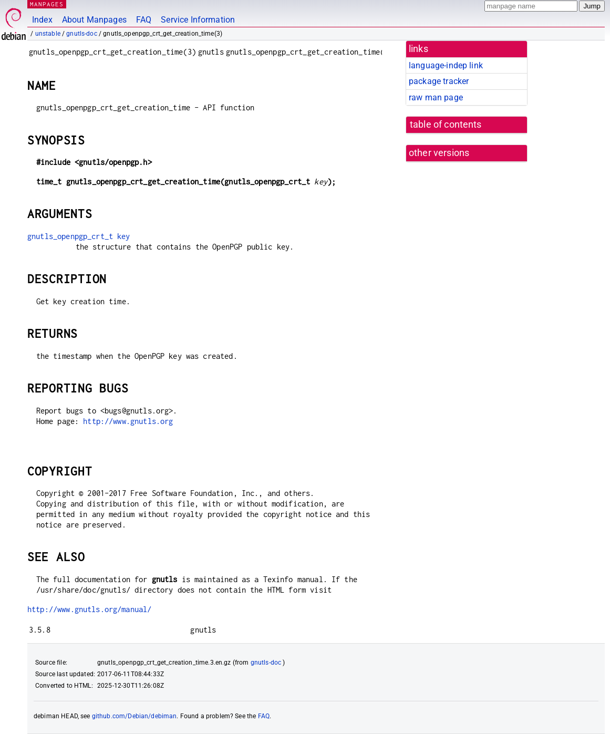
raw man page (436, 97)
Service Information (198, 20)
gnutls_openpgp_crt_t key (78, 236)
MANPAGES (47, 4)
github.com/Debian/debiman (134, 716)
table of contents (446, 124)
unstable (47, 33)
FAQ (143, 20)
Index (42, 20)
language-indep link (446, 65)
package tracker (439, 81)
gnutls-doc (81, 33)
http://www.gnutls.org (128, 421)
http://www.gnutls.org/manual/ (89, 609)
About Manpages (94, 20)
